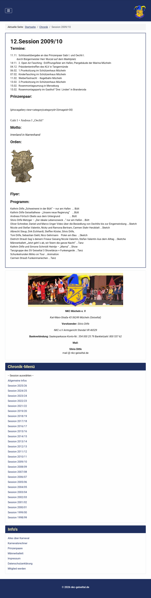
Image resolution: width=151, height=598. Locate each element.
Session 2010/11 (17, 456)
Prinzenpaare (15, 548)
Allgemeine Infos (17, 380)
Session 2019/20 (17, 411)
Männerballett (15, 553)
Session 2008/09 (17, 466)
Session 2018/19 (17, 416)
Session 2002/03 (17, 497)
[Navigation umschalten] (8, 10)
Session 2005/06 (17, 481)
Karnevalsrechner (17, 543)
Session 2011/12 (17, 451)
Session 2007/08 (17, 471)
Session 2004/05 (17, 487)
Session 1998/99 (17, 517)
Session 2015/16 (17, 431)
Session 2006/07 (17, 476)
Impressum (14, 558)
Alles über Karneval (18, 538)
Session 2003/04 (17, 492)
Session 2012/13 (17, 446)
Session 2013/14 (17, 441)
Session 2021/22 (17, 405)
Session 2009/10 (17, 461)
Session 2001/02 (17, 502)
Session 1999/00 (17, 512)
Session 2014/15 (17, 436)
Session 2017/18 (17, 421)
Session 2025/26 (17, 385)
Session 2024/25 (17, 390)
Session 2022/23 (17, 400)
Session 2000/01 (17, 507)
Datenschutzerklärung (20, 563)
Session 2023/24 (17, 395)
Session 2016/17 (17, 426)
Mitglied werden (17, 568)
